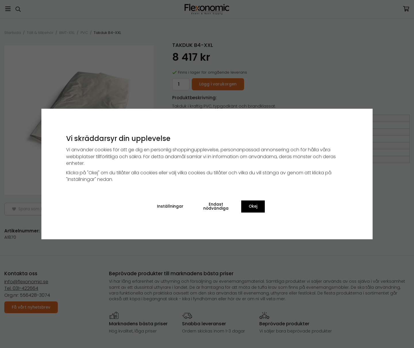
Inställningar (170, 206)
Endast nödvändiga (216, 206)
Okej (253, 206)
